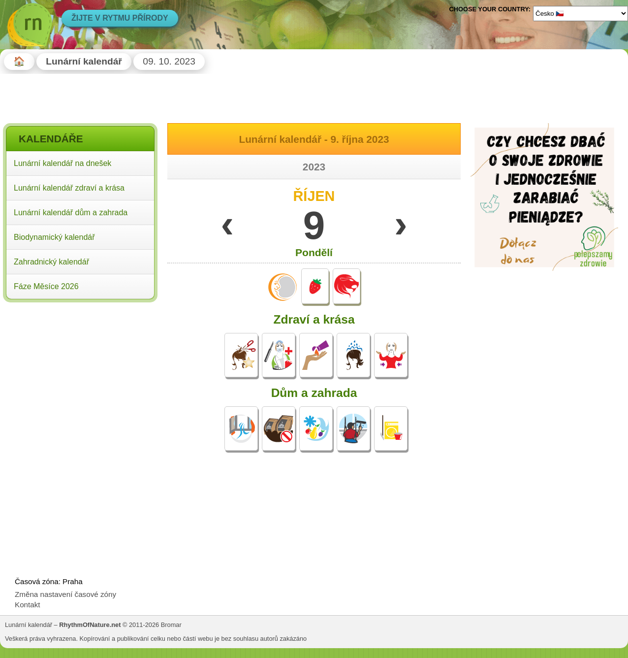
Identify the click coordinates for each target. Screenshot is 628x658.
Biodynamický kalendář (54, 237)
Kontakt (27, 604)
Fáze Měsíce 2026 (46, 286)
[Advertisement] (80, 368)
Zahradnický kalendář (51, 262)
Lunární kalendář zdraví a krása (69, 188)
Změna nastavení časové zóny (65, 594)
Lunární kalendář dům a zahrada (70, 212)
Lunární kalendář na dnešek (62, 163)
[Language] (580, 13)
